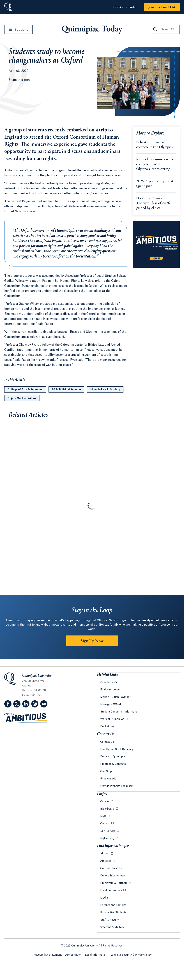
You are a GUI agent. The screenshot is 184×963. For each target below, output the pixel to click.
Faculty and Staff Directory (116, 749)
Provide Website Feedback (116, 786)
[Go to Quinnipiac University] (8, 7)
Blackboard (107, 809)
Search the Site (109, 682)
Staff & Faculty (109, 920)
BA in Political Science (66, 389)
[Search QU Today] (155, 29)
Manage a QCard (110, 704)
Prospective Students (113, 912)
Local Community (111, 890)
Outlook (105, 823)
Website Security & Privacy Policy (131, 955)
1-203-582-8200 (32, 695)
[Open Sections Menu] (18, 29)
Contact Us (107, 742)
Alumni (105, 853)
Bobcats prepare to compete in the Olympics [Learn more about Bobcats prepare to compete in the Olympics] (154, 145)
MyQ (103, 816)
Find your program (111, 689)
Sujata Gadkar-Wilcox (22, 398)
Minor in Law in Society (105, 389)
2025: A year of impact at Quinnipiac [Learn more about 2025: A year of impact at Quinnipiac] (154, 184)
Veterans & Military (112, 927)
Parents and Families (113, 905)
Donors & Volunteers (113, 875)
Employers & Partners (114, 883)
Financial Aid (108, 779)
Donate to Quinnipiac (113, 756)
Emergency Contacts (113, 764)
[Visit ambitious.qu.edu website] (25, 718)
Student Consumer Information (119, 712)
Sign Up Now (92, 641)
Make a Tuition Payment (115, 697)
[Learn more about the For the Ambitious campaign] (156, 244)
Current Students (111, 868)
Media (104, 898)
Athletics (106, 861)
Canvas (105, 801)
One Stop (106, 771)
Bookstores (107, 726)
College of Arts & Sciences (25, 389)
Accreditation (73, 955)
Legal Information (96, 955)
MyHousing (107, 838)
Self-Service (108, 831)
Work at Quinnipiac (112, 719)
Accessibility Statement (47, 955)
